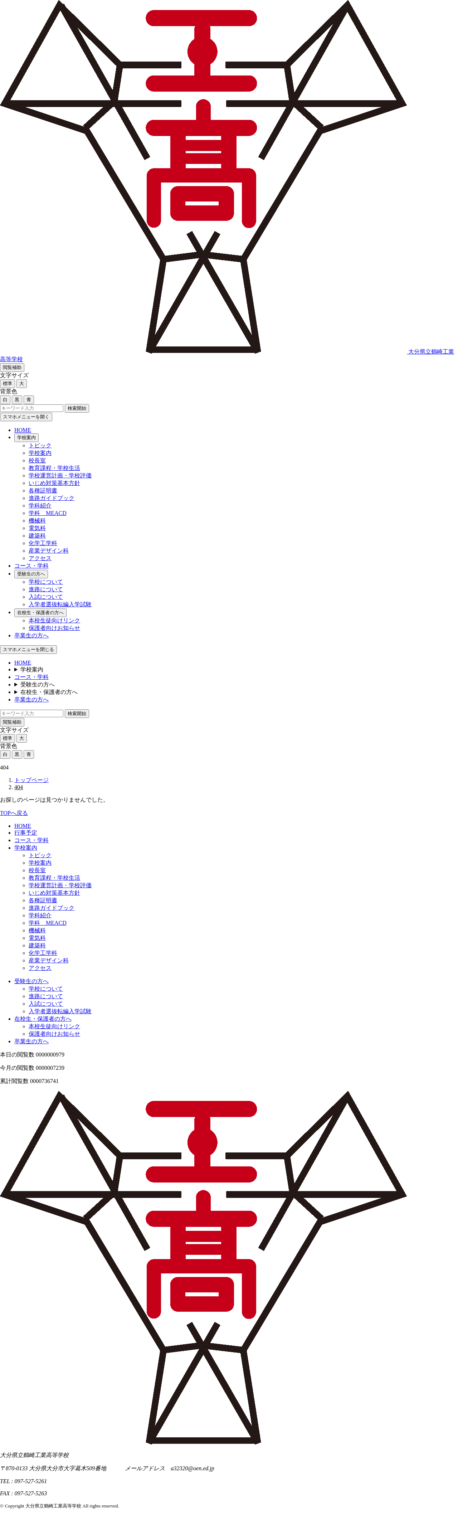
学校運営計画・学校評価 (60, 475)
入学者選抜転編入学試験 (60, 604)
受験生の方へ (31, 574)
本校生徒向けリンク (54, 620)
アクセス (40, 558)
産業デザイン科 (49, 551)
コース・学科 (31, 566)
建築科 (37, 536)
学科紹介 (40, 505)
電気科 (37, 528)
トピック (40, 445)
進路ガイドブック (51, 498)
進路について (46, 589)
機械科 (37, 521)
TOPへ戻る (14, 813)
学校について (46, 582)
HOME (22, 430)
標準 (7, 383)
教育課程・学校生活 (54, 468)
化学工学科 (43, 543)
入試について (46, 597)
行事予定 (25, 833)
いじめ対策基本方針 (54, 483)
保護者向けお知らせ (54, 628)
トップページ (31, 780)
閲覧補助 (12, 367)
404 (18, 787)
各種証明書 (43, 490)
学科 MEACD (48, 513)
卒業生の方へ (31, 635)
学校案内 (26, 437)
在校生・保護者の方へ (40, 612)
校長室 (37, 460)
